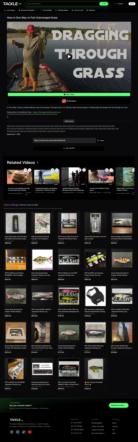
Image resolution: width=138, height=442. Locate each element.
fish (73, 126)
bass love (23, 131)
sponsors (50, 131)
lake (88, 126)
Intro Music (52, 129)
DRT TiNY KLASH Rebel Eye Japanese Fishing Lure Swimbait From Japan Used (94, 347)
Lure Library (76, 423)
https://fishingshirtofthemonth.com (47, 112)
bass (8, 126)
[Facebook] (11, 432)
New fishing (60, 129)
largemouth (21, 129)
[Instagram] (18, 432)
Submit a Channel (98, 430)
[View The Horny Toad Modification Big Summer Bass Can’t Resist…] (19, 176)
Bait (18, 131)
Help (113, 433)
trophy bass (50, 126)
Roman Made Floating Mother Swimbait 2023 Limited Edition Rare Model (122, 238)
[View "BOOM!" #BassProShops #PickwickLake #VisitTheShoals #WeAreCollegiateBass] (74, 176)
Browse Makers (97, 423)
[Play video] (69, 56)
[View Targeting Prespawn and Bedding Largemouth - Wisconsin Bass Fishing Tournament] (46, 176)
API (113, 430)
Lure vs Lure (76, 433)
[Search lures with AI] (67, 3)
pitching (62, 131)
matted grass (89, 129)
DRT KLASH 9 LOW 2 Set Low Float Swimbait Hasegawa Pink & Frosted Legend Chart (69, 311)
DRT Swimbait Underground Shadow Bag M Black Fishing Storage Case (95, 311)
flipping (56, 131)
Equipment (34, 131)
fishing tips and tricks (38, 126)
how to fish (79, 126)
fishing (13, 126)
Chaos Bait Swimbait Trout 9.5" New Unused (95, 238)
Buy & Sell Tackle (99, 433)
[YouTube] (30, 432)
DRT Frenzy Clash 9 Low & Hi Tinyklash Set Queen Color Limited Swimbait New (68, 238)
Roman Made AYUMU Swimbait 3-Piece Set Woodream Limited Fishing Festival (16, 347)
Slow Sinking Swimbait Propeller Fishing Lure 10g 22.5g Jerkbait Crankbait (40, 274)
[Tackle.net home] (12, 3)
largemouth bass (31, 129)
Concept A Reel (42, 129)
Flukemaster (110, 129)
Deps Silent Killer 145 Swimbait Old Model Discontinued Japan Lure (16, 238)
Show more (69, 121)
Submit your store (118, 405)
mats (96, 129)
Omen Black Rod (95, 126)
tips (66, 129)
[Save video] (29, 170)
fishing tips (58, 126)
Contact (115, 426)
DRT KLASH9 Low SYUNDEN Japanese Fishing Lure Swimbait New (15, 383)
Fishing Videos (77, 430)
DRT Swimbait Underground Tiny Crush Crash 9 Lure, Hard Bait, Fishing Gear (41, 347)
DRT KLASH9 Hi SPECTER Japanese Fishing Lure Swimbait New (120, 311)
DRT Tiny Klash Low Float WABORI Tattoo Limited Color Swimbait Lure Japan (68, 383)
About (114, 423)
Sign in (132, 4)
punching (13, 129)
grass (29, 131)
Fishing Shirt (106, 126)
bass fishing (20, 126)
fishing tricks (67, 126)
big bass (27, 126)
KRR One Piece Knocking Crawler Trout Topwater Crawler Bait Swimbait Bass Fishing (41, 238)
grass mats (102, 129)
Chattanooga (72, 129)
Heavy (45, 131)
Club (40, 131)
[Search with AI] (103, 3)
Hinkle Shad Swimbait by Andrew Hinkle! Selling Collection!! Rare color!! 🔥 (120, 274)
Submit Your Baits (98, 426)
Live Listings (76, 426)
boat (84, 126)
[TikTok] (24, 432)
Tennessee (81, 129)
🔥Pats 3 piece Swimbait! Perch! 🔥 (93, 383)
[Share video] (25, 170)
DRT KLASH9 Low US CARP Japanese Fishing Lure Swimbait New (67, 274)
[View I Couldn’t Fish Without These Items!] (101, 176)
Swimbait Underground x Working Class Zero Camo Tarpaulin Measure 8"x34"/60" (42, 383)
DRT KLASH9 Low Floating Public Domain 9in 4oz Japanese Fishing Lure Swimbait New (94, 274)
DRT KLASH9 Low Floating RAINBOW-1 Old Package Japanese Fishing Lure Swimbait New (14, 274)
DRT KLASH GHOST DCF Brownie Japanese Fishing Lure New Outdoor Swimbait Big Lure (122, 347)
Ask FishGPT (69, 148)
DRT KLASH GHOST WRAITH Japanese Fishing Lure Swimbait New (41, 311)
